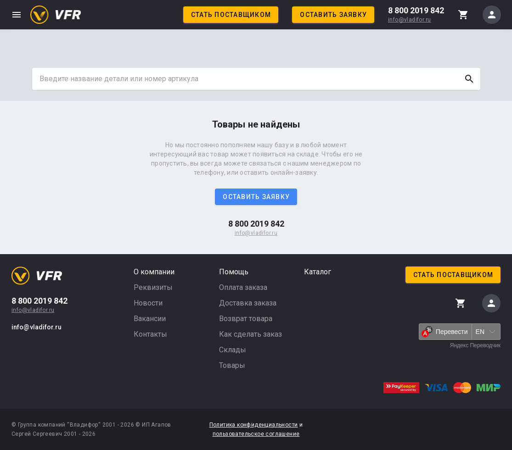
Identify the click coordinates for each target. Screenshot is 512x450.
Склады (232, 349)
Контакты (150, 334)
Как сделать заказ (250, 334)
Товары (232, 365)
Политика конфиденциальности (253, 425)
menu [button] (16, 14)
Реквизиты (153, 287)
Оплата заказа (243, 287)
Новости (148, 303)
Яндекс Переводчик (475, 345)
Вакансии (150, 318)
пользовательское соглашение (256, 434)
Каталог (317, 271)
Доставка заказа (247, 303)
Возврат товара (245, 318)
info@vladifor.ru (409, 20)
